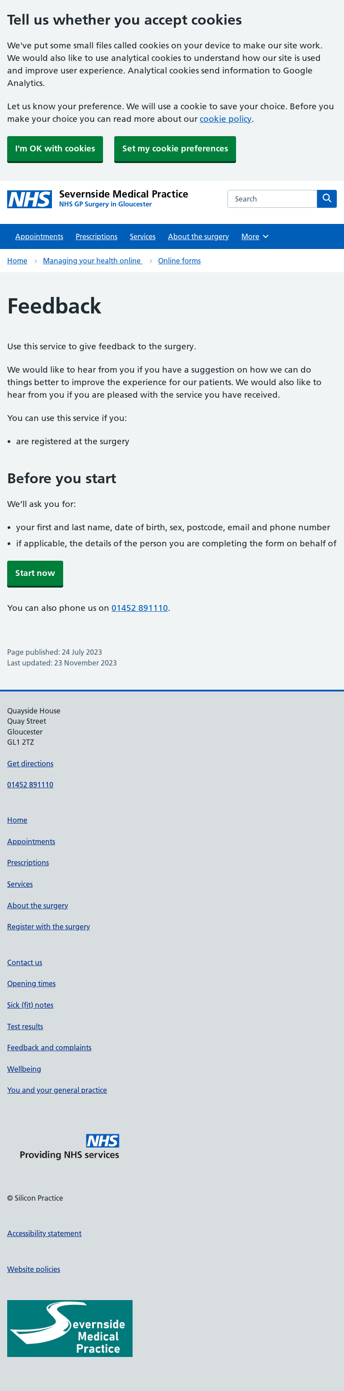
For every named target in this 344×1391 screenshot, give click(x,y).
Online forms (179, 260)
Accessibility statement (44, 1233)
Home (17, 260)
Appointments (39, 236)
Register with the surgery (48, 926)
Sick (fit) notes (30, 1004)
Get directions (30, 763)
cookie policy (226, 119)
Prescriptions (96, 236)
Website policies (33, 1269)
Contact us (24, 962)
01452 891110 (140, 608)
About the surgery (198, 236)
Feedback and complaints (49, 1047)
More (255, 236)
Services (142, 236)
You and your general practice (57, 1090)
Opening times (31, 983)
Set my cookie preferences (175, 148)
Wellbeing (24, 1069)
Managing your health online (92, 260)
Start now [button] (35, 573)
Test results (25, 1026)
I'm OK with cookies (55, 148)
